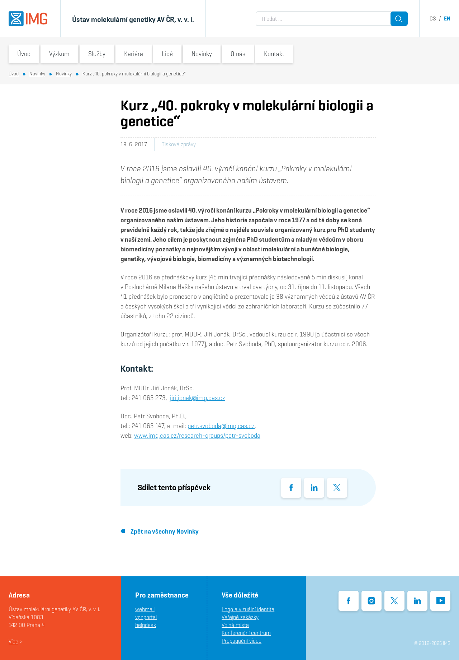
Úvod (23, 54)
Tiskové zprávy (179, 144)
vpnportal (146, 617)
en (447, 18)
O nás (238, 54)
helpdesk (145, 625)
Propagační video (241, 641)
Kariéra (133, 54)
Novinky (201, 54)
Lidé (167, 54)
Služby (96, 54)
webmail (145, 609)
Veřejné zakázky (240, 617)
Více (13, 641)
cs (433, 18)
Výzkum (59, 54)
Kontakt (274, 54)
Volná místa (235, 625)
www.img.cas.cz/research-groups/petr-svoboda (197, 435)
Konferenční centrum (246, 633)
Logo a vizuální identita (248, 609)
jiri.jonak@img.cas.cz (197, 398)
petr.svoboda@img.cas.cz (221, 426)
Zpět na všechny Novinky (159, 531)
